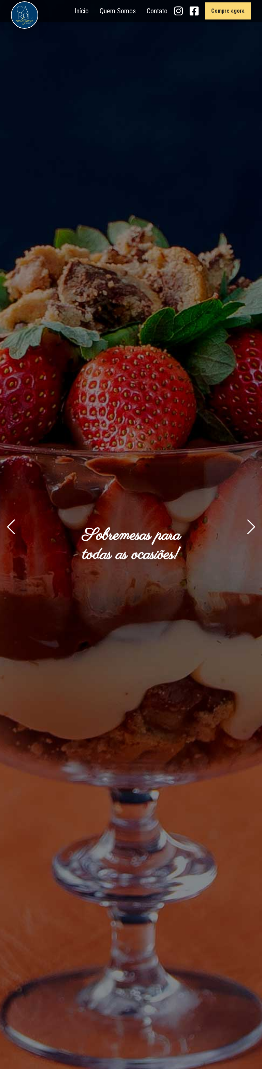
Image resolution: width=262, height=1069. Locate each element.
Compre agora (228, 11)
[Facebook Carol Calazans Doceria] (194, 11)
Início (82, 11)
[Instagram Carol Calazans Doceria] (178, 11)
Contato (157, 11)
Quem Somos (118, 11)
